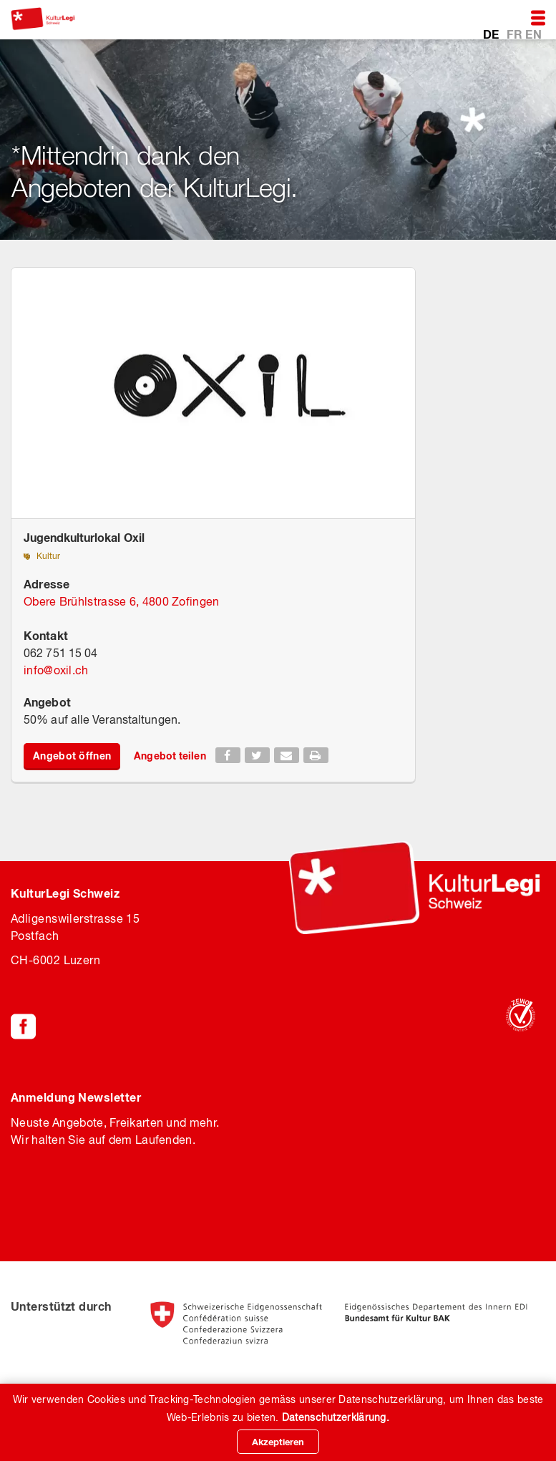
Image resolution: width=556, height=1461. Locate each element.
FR (516, 33)
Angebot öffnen (72, 755)
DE (492, 33)
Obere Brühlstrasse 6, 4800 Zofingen (122, 601)
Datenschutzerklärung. (335, 1417)
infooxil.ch (56, 670)
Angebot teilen (169, 755)
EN (533, 33)
